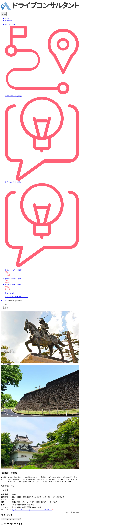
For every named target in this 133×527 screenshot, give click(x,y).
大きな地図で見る (72, 512)
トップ (3, 300)
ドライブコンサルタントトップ (11, 519)
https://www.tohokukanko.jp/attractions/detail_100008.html (32, 510)
